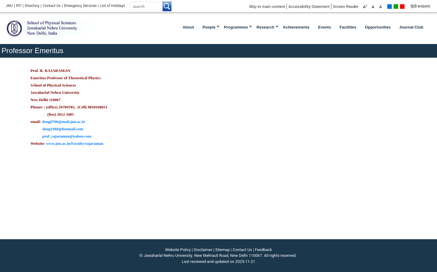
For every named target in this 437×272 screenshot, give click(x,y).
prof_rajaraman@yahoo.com (67, 136)
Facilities (348, 27)
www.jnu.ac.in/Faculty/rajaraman (74, 143)
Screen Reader (345, 6)
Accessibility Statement (309, 6)
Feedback (263, 249)
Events (324, 27)
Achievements (296, 27)
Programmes (236, 27)
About (188, 27)
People (208, 27)
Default (389, 6)
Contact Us (52, 6)
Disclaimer (203, 249)
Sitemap (222, 249)
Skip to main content (267, 6)
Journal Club (411, 27)
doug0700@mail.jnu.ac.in (63, 121)
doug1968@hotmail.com (62, 129)
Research (265, 27)
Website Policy (178, 249)
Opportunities (378, 27)
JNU (9, 6)
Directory (32, 6)
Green (396, 6)
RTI (18, 6)
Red (402, 6)
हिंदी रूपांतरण (420, 6)
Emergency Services (80, 6)
